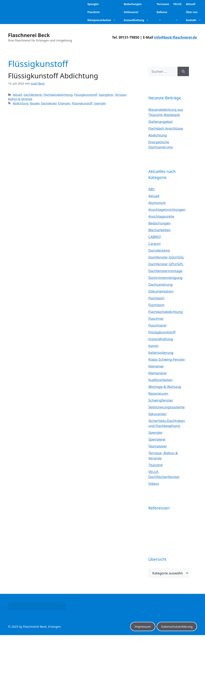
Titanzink (155, 465)
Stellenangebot (160, 121)
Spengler (100, 103)
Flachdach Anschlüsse (165, 128)
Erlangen (64, 103)
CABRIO (154, 236)
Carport (154, 243)
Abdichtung (20, 103)
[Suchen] (183, 71)
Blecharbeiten (159, 230)
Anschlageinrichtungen (166, 209)
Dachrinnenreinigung (165, 277)
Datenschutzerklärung (177, 626)
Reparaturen (158, 393)
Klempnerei (157, 373)
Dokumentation (160, 291)
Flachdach (156, 298)
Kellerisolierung (160, 352)
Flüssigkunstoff (82, 103)
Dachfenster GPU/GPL (165, 264)
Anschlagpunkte (161, 216)
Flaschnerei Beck (29, 35)
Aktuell (17, 95)
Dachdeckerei (32, 95)
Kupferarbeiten (160, 379)
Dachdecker (49, 103)
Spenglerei (106, 95)
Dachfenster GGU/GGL (166, 257)
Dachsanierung (160, 284)
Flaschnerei (157, 325)
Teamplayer (157, 446)
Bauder (34, 103)
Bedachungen (159, 223)
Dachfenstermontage (165, 270)
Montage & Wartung (164, 386)
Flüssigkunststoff (85, 95)
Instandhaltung (160, 339)
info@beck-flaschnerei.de (175, 37)
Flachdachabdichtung (58, 95)
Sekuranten (157, 414)
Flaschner (156, 318)
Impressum (143, 626)
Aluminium (157, 202)
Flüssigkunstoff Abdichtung (53, 75)
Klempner (156, 366)
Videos (153, 483)
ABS (151, 189)
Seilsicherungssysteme (166, 407)
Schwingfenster (160, 400)
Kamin (153, 345)
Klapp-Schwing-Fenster (166, 359)
